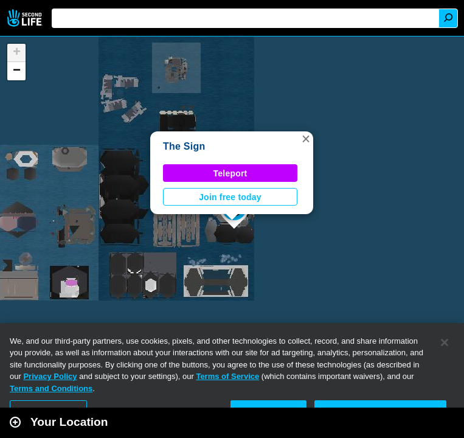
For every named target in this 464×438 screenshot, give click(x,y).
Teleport (230, 173)
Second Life (26, 18)
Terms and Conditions (51, 388)
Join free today (230, 197)
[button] (306, 138)
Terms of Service (227, 376)
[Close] (444, 342)
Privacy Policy (50, 376)
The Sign (184, 146)
